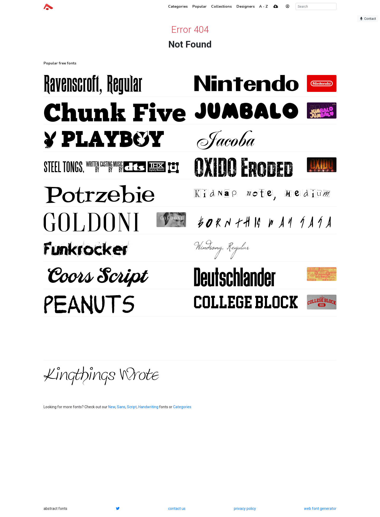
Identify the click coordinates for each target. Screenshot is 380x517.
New (111, 407)
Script (132, 407)
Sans (121, 407)
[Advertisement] (190, 341)
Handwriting (148, 407)
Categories (182, 407)
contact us (177, 508)
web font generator (320, 508)
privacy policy (245, 508)
